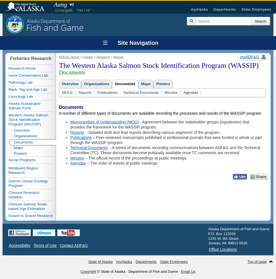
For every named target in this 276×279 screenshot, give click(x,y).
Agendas (190, 92)
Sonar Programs (22, 160)
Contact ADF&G (74, 245)
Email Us (188, 271)
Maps (146, 84)
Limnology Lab (20, 96)
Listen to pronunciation (71, 4)
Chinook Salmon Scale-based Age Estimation (28, 206)
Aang (60, 4)
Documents (125, 84)
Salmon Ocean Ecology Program (28, 183)
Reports (85, 92)
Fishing (88, 57)
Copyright (88, 271)
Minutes (171, 92)
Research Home (22, 68)
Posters (163, 84)
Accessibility (19, 245)
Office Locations (223, 249)
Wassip (118, 57)
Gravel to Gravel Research (30, 216)
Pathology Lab (20, 82)
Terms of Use (44, 245)
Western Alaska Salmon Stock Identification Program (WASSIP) (28, 119)
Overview (70, 84)
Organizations (96, 84)
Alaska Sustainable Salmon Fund (24, 105)
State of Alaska (27, 7)
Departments (224, 10)
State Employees (256, 10)
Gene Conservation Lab (28, 75)
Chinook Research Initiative (24, 195)
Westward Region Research (23, 170)
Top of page (257, 262)
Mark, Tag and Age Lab (27, 89)
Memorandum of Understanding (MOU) (104, 122)
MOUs (67, 92)
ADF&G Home (69, 57)
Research (103, 57)
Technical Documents (141, 92)
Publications (107, 92)
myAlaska (199, 10)
